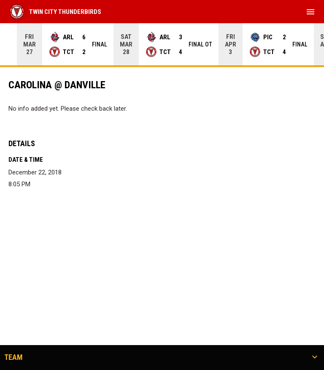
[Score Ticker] (162, 44)
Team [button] (13, 357)
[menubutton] (310, 12)
